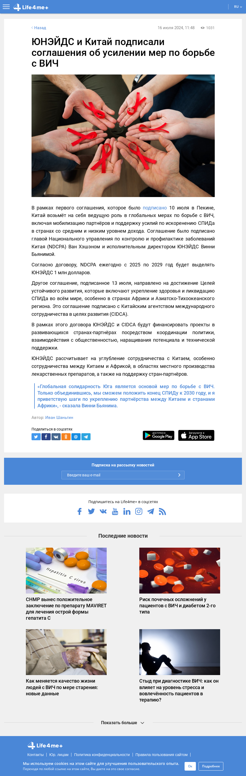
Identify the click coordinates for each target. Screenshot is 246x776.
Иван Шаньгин (59, 417)
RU (238, 6)
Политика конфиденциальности (102, 755)
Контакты (35, 755)
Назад (38, 27)
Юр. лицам (58, 755)
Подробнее (211, 766)
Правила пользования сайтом (162, 755)
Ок (190, 766)
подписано (155, 208)
